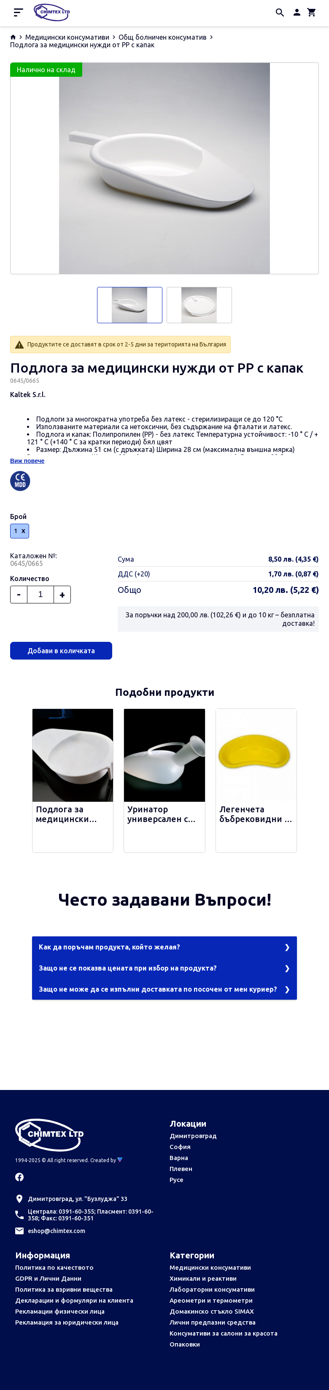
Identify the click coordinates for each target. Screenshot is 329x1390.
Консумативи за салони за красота (224, 1333)
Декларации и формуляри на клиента (74, 1300)
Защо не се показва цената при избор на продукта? (128, 968)
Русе (176, 1179)
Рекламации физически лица (60, 1311)
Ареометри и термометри (211, 1300)
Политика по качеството (54, 1267)
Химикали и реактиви (203, 1278)
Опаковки (185, 1344)
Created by (106, 1160)
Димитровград (193, 1135)
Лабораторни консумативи (212, 1289)
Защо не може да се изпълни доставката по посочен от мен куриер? (158, 989)
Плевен (181, 1168)
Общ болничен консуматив (163, 37)
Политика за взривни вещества (64, 1289)
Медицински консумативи (67, 37)
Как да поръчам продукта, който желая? (109, 947)
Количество (29, 578)
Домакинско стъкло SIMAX (212, 1311)
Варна (179, 1157)
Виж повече (27, 460)
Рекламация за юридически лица (67, 1322)
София (180, 1146)
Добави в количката (61, 650)
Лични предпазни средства (213, 1322)
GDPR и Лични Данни (48, 1278)
